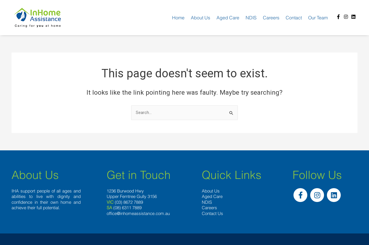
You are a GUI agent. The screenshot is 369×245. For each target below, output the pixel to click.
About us (200, 17)
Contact (294, 17)
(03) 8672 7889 (129, 202)
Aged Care (227, 17)
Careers (271, 17)
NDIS (251, 17)
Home (178, 17)
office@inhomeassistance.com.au (138, 213)
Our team (318, 17)
